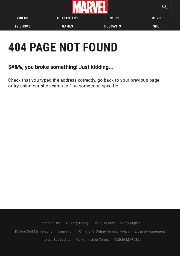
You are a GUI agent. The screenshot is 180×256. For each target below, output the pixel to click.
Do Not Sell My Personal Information (44, 231)
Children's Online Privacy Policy (104, 231)
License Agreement (150, 231)
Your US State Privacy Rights (117, 223)
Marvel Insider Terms (92, 240)
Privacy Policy (77, 223)
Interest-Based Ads (55, 240)
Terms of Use (50, 223)
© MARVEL (127, 240)
